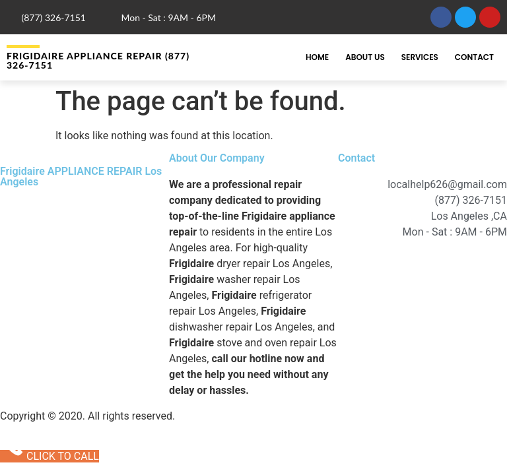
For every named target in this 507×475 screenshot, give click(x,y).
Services (419, 57)
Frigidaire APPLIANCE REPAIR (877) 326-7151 (98, 60)
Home (317, 57)
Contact (474, 57)
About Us (365, 57)
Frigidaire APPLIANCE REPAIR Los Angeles (81, 176)
